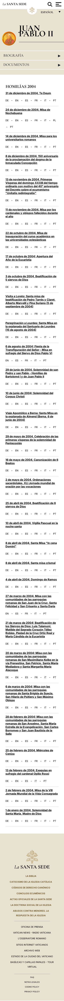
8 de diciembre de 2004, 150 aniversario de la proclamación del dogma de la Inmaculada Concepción (31, 159)
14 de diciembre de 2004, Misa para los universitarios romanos (31, 137)
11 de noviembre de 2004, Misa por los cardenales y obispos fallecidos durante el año (31, 213)
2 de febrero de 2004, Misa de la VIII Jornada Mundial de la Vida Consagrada (31, 792)
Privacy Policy (32, 991)
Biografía (32, 56)
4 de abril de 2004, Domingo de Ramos (31, 579)
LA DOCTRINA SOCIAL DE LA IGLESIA (31, 905)
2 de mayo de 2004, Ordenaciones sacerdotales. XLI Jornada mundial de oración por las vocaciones (30, 483)
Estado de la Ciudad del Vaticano (32, 956)
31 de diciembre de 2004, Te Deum (28, 93)
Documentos (32, 65)
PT (54, 100)
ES (26, 100)
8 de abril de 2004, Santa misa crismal (30, 563)
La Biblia (31, 876)
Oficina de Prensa (32, 926)
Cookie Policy (32, 987)
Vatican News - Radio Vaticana (32, 932)
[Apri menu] (58, 4)
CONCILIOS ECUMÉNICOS (31, 893)
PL (54, 120)
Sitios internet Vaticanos (32, 944)
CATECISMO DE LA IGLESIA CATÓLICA (31, 881)
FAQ (32, 977)
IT (45, 100)
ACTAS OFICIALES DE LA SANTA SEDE (31, 899)
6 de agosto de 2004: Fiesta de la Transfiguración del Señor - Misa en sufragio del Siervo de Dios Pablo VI (28, 350)
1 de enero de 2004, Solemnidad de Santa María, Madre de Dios (28, 811)
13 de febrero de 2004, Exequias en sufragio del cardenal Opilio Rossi (28, 772)
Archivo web (32, 950)
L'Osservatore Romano (32, 938)
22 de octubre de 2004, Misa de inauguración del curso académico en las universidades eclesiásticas (29, 236)
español (48, 13)
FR (36, 100)
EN (16, 100)
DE (7, 100)
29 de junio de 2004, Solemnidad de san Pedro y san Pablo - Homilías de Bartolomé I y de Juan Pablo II (31, 373)
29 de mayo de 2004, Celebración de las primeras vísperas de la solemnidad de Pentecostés (31, 440)
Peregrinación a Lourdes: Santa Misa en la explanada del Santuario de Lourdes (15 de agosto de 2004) (31, 326)
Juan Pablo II (36, 31)
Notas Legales (32, 982)
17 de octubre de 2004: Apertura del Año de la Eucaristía (29, 258)
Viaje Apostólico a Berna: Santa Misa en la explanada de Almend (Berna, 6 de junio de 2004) (31, 416)
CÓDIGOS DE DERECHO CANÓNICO (31, 887)
